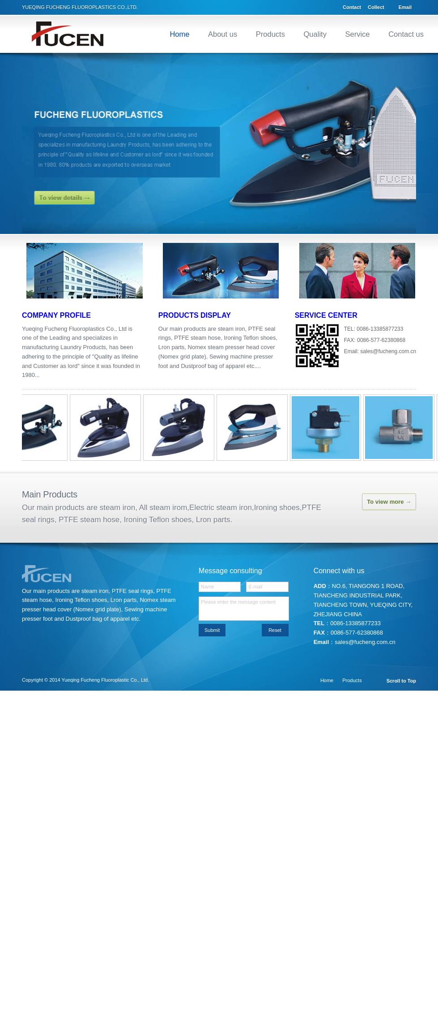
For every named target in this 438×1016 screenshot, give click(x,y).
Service (357, 34)
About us (222, 34)
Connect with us (339, 571)
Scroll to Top (401, 681)
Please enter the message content (244, 609)
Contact (352, 7)
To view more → (389, 501)
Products (270, 34)
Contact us (406, 34)
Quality (315, 34)
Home (179, 34)
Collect (376, 7)
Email (405, 7)
